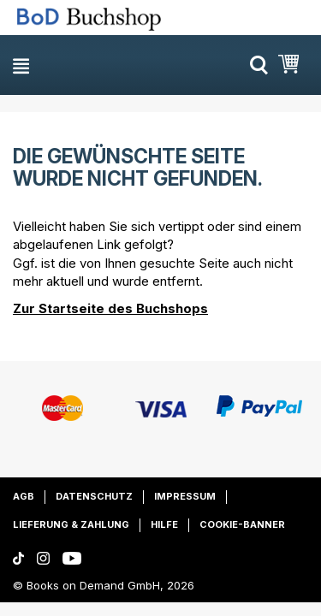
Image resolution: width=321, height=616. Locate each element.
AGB (23, 496)
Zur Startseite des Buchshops (110, 308)
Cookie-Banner (242, 524)
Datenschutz (94, 496)
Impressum (185, 496)
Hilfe (164, 524)
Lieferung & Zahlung (71, 524)
